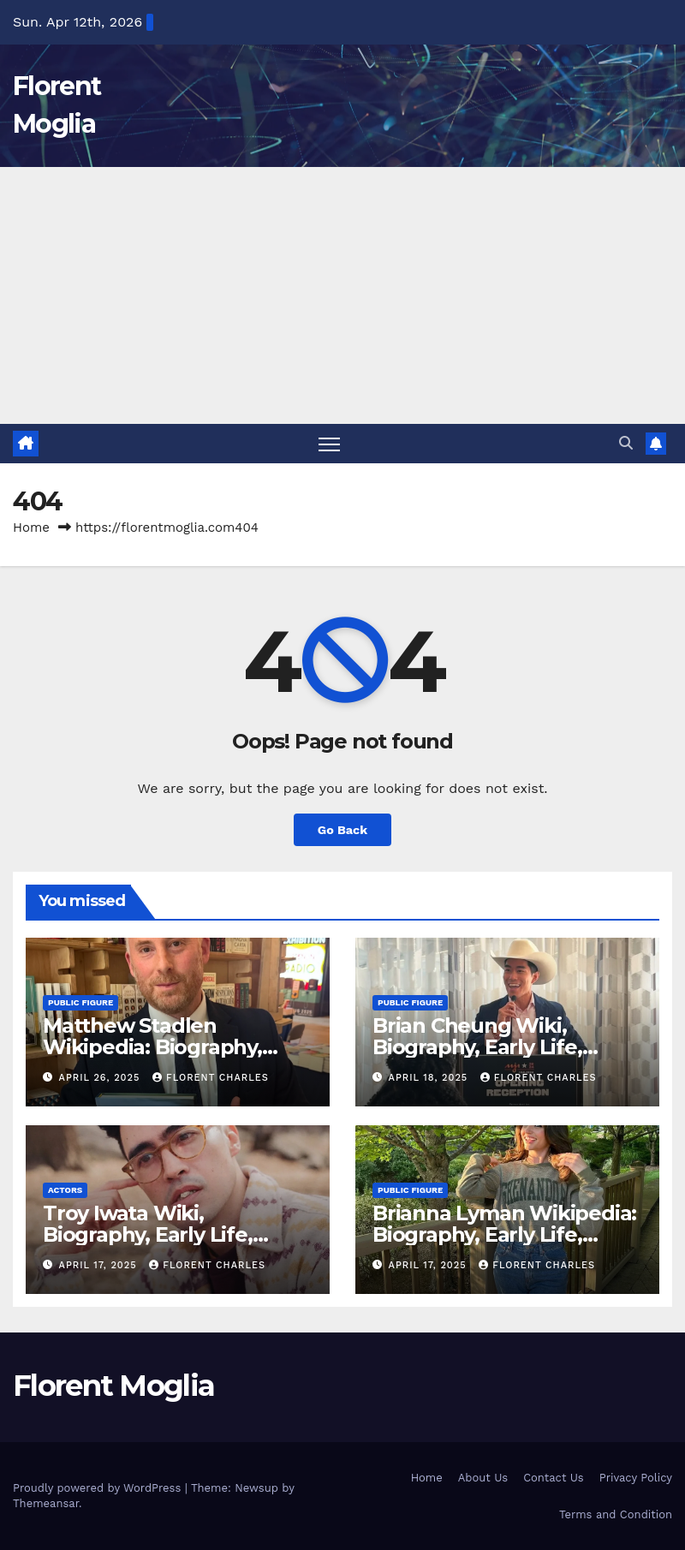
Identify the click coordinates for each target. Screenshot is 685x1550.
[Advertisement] (342, 295)
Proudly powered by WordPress (99, 1487)
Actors (65, 1190)
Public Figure (80, 1002)
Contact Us (553, 1477)
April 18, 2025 (430, 1077)
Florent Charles (210, 1077)
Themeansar (46, 1503)
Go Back (342, 830)
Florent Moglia (113, 1386)
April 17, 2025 (100, 1265)
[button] (626, 443)
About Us (483, 1477)
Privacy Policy (635, 1477)
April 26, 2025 (101, 1077)
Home (31, 527)
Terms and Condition (615, 1514)
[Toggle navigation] (329, 444)
